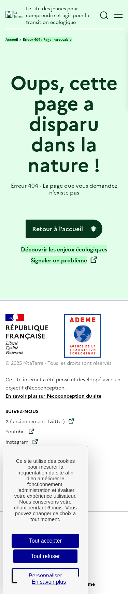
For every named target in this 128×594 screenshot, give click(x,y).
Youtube (15, 431)
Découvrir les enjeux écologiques (64, 249)
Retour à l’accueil (57, 228)
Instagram (16, 441)
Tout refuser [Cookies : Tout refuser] (45, 556)
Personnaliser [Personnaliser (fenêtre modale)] (45, 576)
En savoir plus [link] (49, 582)
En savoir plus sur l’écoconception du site (53, 395)
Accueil (11, 39)
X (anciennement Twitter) (35, 421)
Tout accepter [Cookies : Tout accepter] (45, 541)
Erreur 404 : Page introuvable (47, 39)
